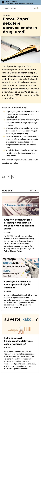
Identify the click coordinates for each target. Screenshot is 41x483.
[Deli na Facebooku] (8, 177)
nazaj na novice (10, 8)
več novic (34, 190)
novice (14, 1)
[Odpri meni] (3, 2)
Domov (8, 1)
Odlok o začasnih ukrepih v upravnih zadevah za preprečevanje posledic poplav (20, 75)
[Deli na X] (13, 177)
